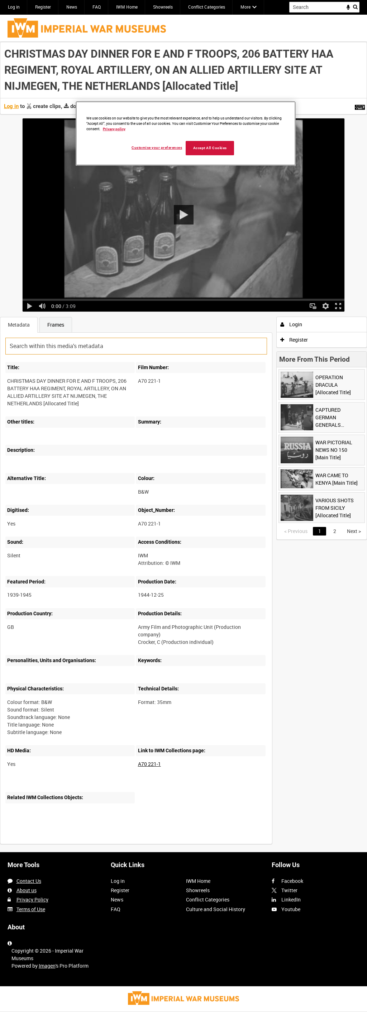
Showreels (163, 7)
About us (26, 890)
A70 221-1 (149, 764)
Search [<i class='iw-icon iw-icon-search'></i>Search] (355, 6)
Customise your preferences (157, 148)
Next (354, 531)
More (245, 7)
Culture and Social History (215, 909)
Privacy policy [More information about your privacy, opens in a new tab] (114, 129)
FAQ (96, 7)
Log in (14, 7)
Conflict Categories (206, 7)
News (71, 7)
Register (43, 7)
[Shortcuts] (360, 105)
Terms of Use (30, 909)
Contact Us (28, 880)
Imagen (47, 965)
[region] (186, 133)
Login (291, 324)
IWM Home (127, 7)
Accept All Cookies (210, 148)
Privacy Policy (32, 899)
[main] (183, 447)
